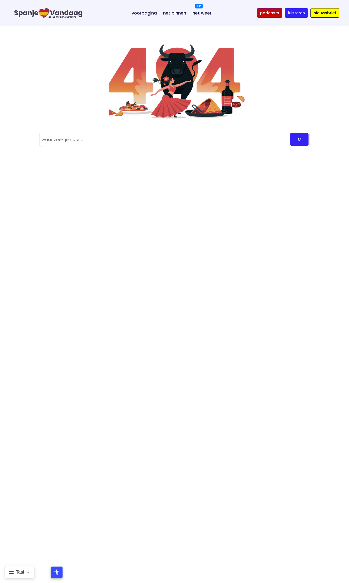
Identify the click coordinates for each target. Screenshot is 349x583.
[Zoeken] (299, 139)
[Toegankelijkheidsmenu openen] (57, 572)
